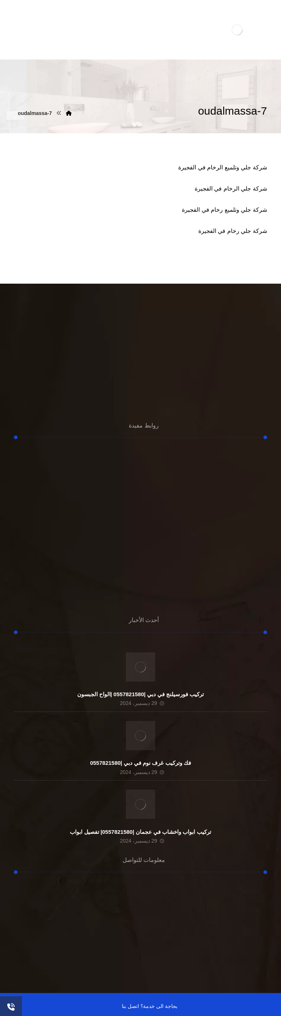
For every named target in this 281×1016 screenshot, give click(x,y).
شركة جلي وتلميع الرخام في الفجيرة (222, 167)
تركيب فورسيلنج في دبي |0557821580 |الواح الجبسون (140, 694)
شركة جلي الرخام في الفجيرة (231, 188)
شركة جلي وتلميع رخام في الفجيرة (224, 210)
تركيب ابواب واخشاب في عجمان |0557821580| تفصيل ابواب (140, 832)
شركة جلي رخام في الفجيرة (232, 231)
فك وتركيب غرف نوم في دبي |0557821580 (140, 763)
